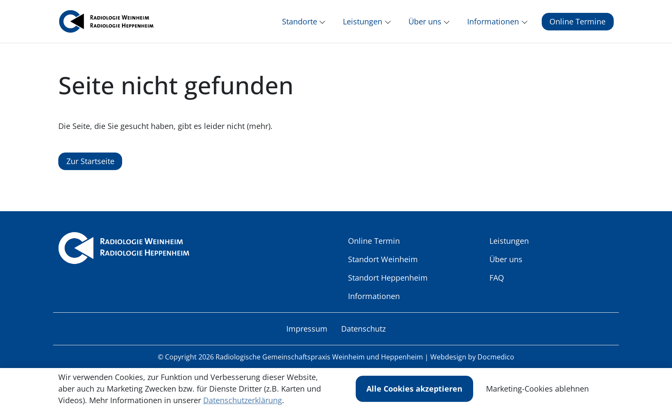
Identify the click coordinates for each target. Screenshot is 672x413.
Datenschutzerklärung (242, 400)
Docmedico (495, 362)
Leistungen (509, 246)
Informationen (374, 301)
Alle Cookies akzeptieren (414, 388)
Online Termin (374, 246)
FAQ (496, 283)
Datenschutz (363, 334)
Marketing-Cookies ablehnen (537, 388)
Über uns (505, 264)
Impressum (306, 334)
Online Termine (577, 24)
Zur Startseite (90, 166)
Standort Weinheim (383, 264)
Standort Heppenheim (388, 283)
